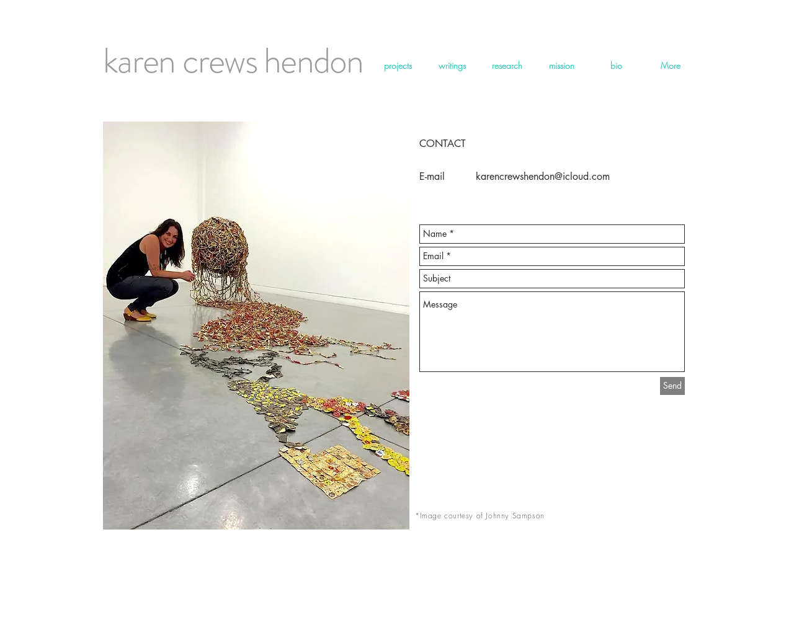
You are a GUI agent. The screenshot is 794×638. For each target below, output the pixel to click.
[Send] (672, 386)
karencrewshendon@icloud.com (543, 176)
